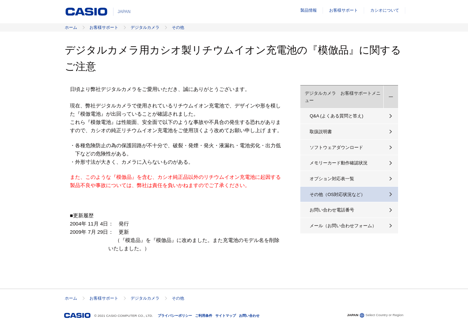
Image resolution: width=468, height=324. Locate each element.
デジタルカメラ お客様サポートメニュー (343, 97)
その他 (178, 27)
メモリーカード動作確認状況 (339, 162)
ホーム (71, 27)
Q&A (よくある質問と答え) (336, 115)
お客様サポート (343, 10)
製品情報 (308, 10)
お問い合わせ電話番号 (332, 209)
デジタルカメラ (145, 27)
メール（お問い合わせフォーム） (343, 225)
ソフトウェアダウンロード (336, 147)
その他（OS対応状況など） (337, 194)
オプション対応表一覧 (332, 178)
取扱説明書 (321, 131)
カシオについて (384, 10)
